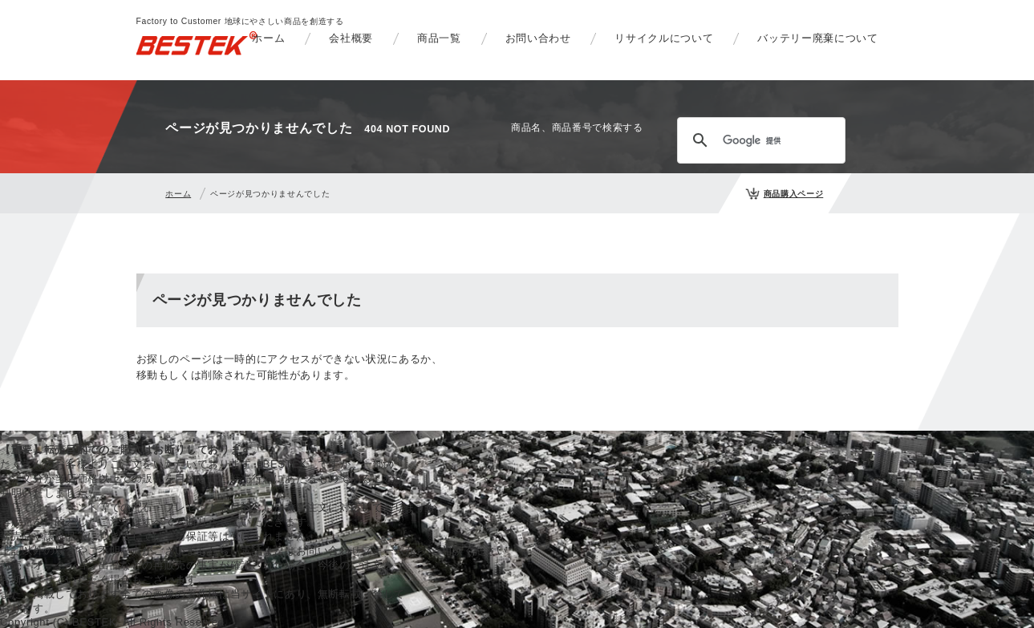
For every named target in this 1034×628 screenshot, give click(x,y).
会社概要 (351, 38)
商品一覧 (439, 38)
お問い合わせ (538, 38)
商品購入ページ (794, 193)
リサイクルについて (663, 38)
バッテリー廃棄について (817, 38)
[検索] (759, 140)
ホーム (268, 38)
